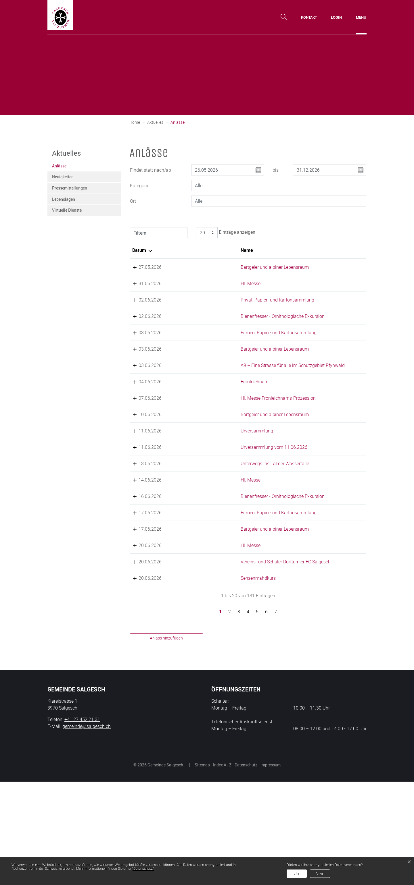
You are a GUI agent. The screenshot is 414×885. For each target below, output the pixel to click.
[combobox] (278, 185)
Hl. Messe (196, 290)
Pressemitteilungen (69, 188)
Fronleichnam (200, 423)
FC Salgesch (328, 658)
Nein (320, 873)
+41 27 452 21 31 (82, 823)
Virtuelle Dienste (67, 210)
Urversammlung (203, 486)
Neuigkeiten (63, 176)
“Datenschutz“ (143, 868)
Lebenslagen (63, 199)
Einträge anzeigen (225, 232)
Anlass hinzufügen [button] (166, 741)
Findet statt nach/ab (150, 170)
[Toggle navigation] (361, 17)
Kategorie (139, 185)
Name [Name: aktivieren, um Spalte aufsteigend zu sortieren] (193, 250)
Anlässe (66, 167)
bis (276, 170)
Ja (296, 873)
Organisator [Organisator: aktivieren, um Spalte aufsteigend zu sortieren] (328, 250)
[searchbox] (278, 185)
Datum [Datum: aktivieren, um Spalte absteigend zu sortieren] (139, 250)
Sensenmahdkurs (204, 681)
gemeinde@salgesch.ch (86, 829)
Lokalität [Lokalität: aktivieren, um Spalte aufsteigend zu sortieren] (265, 250)
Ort (133, 201)
